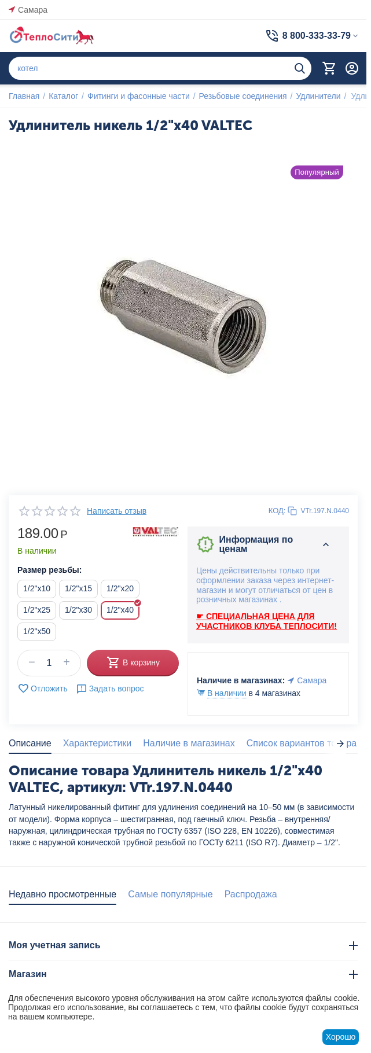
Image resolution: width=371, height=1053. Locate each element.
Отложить (42, 688)
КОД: (277, 510)
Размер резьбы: (49, 570)
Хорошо (341, 1036)
